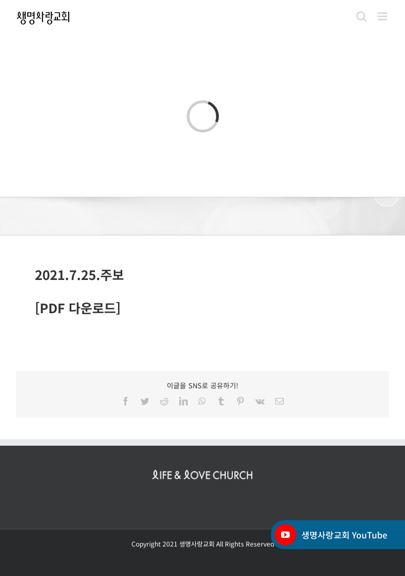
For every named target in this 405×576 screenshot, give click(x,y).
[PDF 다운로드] (78, 307)
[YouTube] (285, 534)
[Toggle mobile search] (361, 16)
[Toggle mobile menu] (383, 16)
